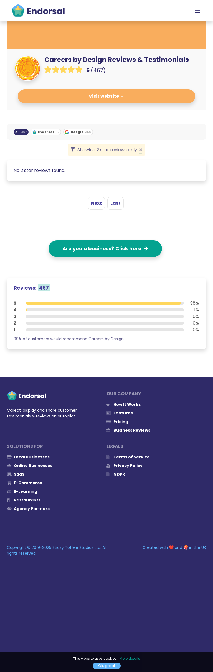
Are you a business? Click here (105, 248)
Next (96, 203)
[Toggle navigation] (197, 11)
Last (115, 203)
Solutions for (25, 446)
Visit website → (106, 96)
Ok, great (106, 665)
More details (130, 658)
